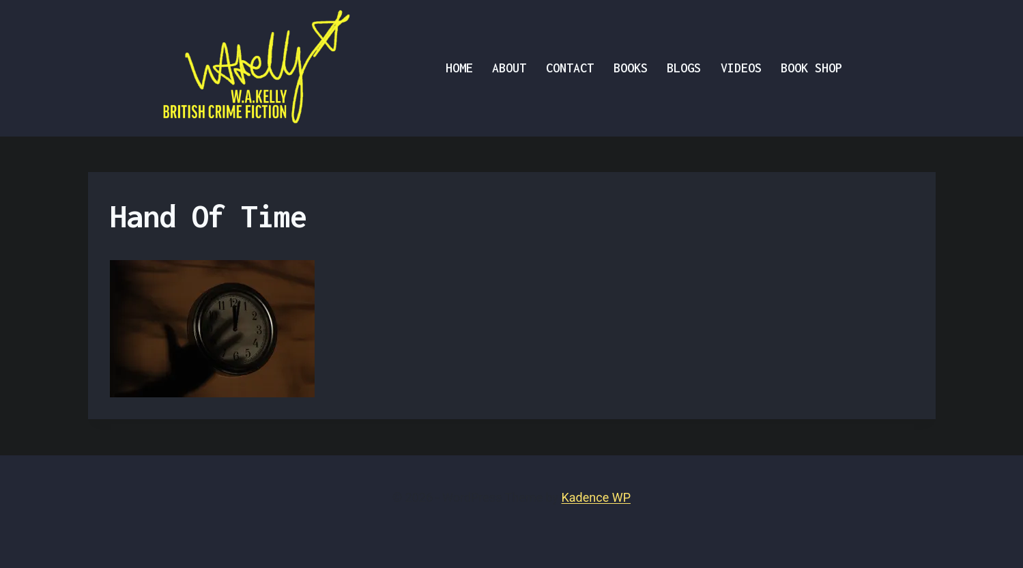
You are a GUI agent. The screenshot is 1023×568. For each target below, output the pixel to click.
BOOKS (631, 68)
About (509, 68)
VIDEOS (741, 68)
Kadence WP (596, 497)
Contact (570, 68)
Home (459, 68)
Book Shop (811, 68)
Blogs (684, 68)
